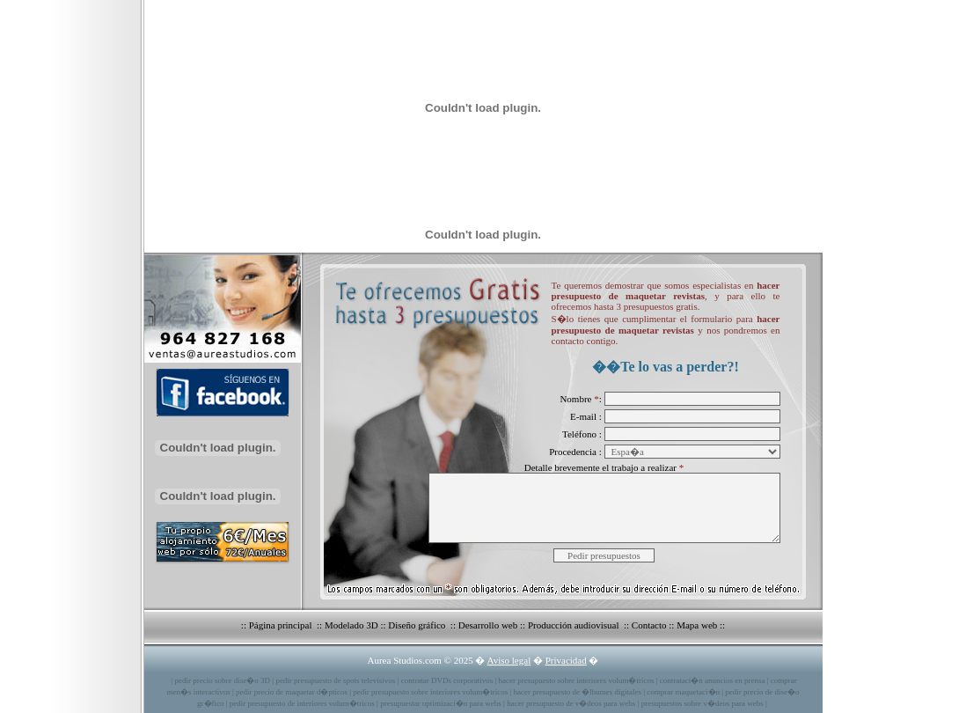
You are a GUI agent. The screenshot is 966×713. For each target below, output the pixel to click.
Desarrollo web (488, 625)
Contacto (649, 625)
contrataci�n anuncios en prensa (712, 680)
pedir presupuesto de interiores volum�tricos (302, 703)
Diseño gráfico (418, 625)
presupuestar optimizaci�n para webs (440, 703)
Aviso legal (509, 660)
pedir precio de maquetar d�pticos (292, 691)
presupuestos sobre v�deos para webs (702, 703)
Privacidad (566, 660)
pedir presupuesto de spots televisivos (335, 680)
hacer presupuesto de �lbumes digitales (577, 691)
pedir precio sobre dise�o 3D (222, 680)
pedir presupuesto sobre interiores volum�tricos (430, 691)
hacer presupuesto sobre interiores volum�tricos (576, 680)
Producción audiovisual (574, 625)
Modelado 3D (351, 625)
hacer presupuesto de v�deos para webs (571, 703)
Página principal (282, 625)
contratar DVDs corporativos (447, 680)
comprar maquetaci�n (683, 691)
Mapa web (697, 625)
